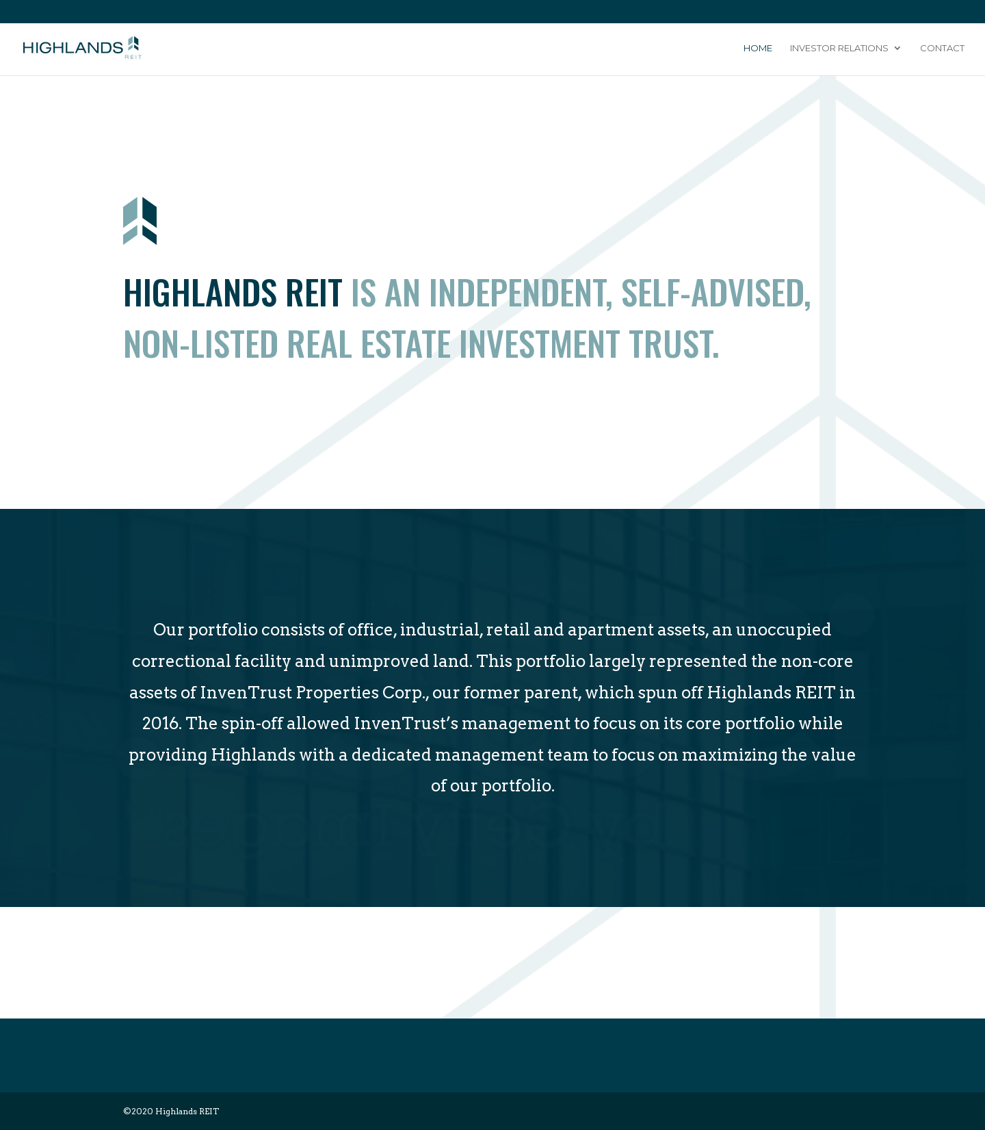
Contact (942, 48)
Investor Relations (839, 48)
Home (758, 48)
